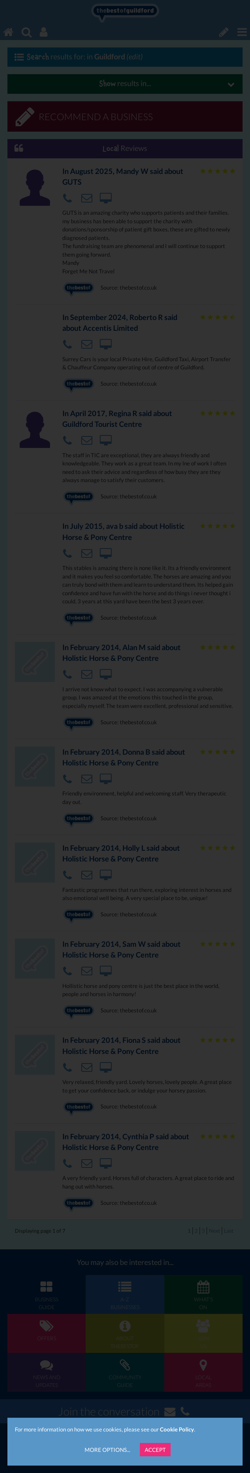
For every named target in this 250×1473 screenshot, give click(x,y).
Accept (155, 1449)
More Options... (107, 1449)
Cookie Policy (177, 1429)
